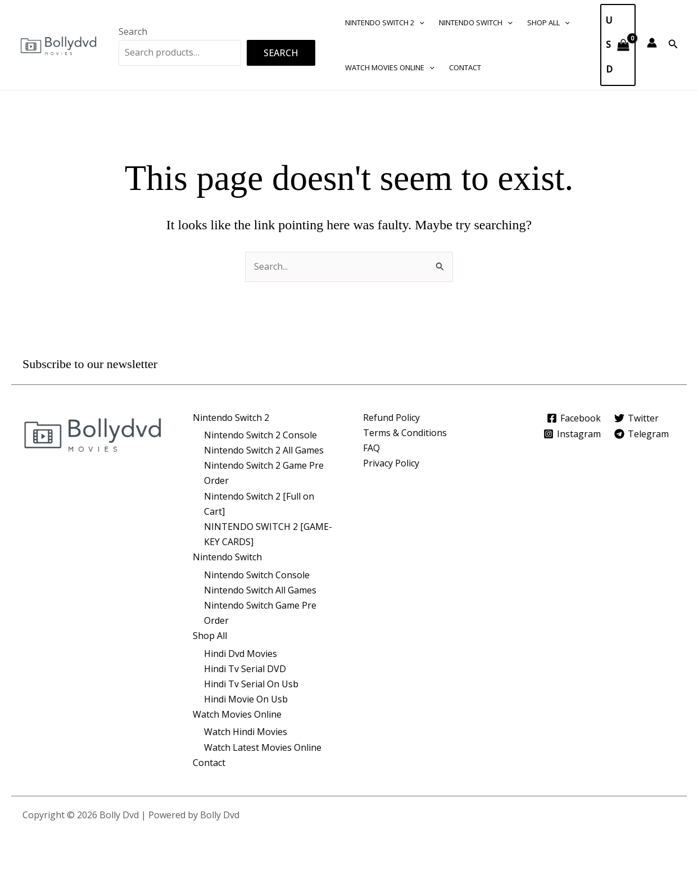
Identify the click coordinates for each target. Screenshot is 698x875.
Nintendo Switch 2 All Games (264, 450)
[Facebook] (573, 418)
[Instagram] (572, 434)
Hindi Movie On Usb (246, 699)
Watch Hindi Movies (245, 732)
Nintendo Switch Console (257, 575)
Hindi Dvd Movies (240, 653)
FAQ (371, 448)
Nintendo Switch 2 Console (260, 435)
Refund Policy (391, 417)
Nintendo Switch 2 (384, 22)
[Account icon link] (652, 43)
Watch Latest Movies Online (262, 747)
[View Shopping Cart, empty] (618, 45)
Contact (465, 67)
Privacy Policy (391, 463)
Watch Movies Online (389, 67)
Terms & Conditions (405, 433)
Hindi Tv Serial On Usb (251, 684)
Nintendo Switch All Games (260, 590)
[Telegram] (642, 434)
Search (133, 31)
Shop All (548, 22)
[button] (419, 22)
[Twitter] (637, 418)
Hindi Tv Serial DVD (245, 669)
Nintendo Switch (476, 22)
